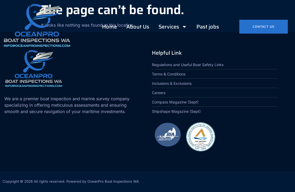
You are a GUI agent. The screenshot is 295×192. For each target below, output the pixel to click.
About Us (137, 26)
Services (173, 26)
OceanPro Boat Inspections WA (113, 181)
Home (109, 26)
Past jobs (207, 26)
